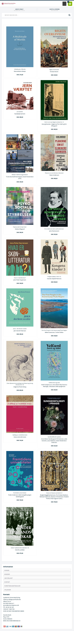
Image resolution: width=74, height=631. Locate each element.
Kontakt (7, 582)
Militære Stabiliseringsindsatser (20, 174)
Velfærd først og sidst (54, 382)
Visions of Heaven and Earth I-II (54, 493)
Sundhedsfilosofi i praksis (54, 437)
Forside (6, 570)
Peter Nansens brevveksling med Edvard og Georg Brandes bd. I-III (20, 384)
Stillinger (7, 590)
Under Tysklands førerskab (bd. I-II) (20, 547)
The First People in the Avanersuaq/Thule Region (54, 330)
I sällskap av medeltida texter (19, 435)
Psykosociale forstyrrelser (20, 227)
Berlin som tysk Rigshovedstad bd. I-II (54, 122)
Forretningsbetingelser (12, 586)
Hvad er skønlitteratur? (20, 277)
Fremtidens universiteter (19, 493)
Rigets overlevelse (54, 69)
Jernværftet (20, 111)
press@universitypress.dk (11, 605)
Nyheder (7, 574)
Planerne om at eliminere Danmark (54, 173)
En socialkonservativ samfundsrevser (54, 229)
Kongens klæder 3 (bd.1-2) (54, 276)
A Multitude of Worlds (19, 69)
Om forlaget (8, 578)
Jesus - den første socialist (20, 328)
